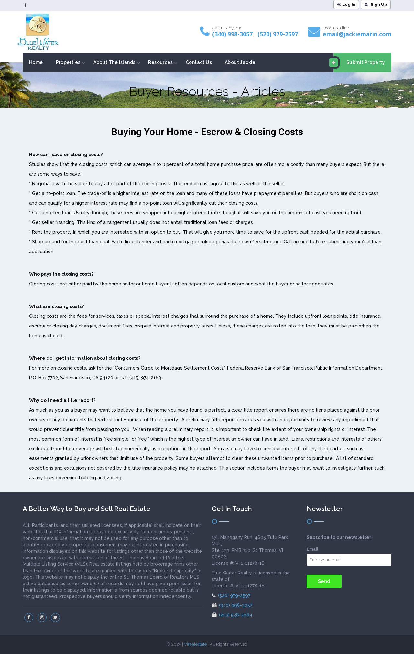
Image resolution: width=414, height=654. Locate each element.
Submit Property (359, 62)
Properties (68, 62)
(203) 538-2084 (232, 614)
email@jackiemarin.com (357, 34)
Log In (346, 4)
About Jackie (240, 62)
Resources (160, 62)
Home (36, 62)
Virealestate (195, 644)
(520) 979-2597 (277, 34)
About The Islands (114, 62)
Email (312, 549)
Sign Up (376, 4)
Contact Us (199, 62)
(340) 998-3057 (232, 34)
